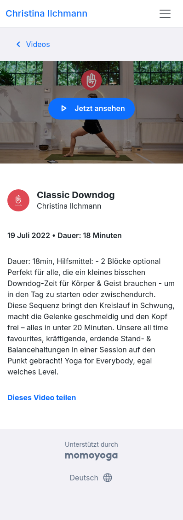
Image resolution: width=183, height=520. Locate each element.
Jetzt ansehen (91, 108)
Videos (31, 44)
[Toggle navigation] (165, 14)
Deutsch (92, 477)
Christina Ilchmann (46, 13)
